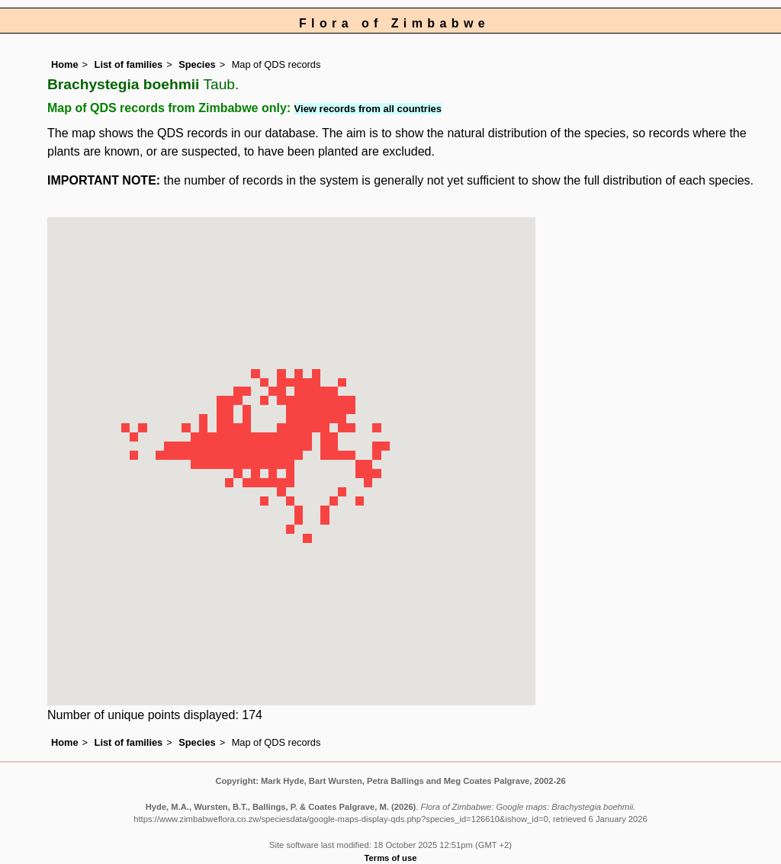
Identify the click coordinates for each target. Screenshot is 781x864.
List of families (129, 64)
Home (65, 64)
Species (196, 64)
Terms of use (391, 857)
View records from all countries (368, 108)
